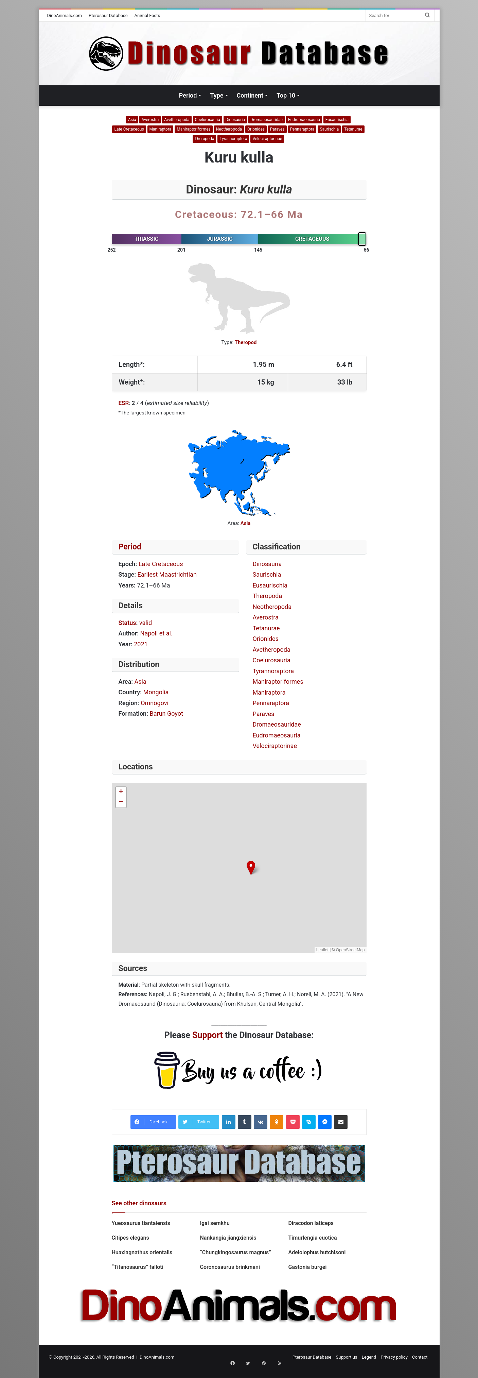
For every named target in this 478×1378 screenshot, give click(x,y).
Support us (346, 1357)
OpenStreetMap (350, 950)
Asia (132, 119)
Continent (250, 95)
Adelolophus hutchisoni (317, 1252)
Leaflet (322, 950)
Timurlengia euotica (312, 1238)
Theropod (246, 342)
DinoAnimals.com (64, 15)
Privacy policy (394, 1357)
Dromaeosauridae (266, 119)
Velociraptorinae (267, 138)
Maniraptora (160, 129)
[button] (251, 868)
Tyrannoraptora (233, 138)
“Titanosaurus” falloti (137, 1267)
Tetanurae (353, 129)
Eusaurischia (337, 119)
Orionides (256, 129)
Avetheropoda (176, 119)
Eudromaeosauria (304, 119)
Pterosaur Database (108, 15)
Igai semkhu (214, 1223)
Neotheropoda (229, 129)
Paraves (277, 129)
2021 (140, 644)
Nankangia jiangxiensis (228, 1238)
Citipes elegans (130, 1238)
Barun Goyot (166, 713)
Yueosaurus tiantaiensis (142, 1223)
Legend (369, 1357)
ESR (124, 402)
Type (216, 95)
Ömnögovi (155, 703)
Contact (419, 1357)
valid (145, 622)
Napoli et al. (156, 633)
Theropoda (204, 138)
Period (188, 95)
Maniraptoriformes (193, 129)
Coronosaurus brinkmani (230, 1267)
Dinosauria (235, 119)
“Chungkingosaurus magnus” (235, 1252)
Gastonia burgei (307, 1267)
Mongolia (156, 692)
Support (207, 1035)
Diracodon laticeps (311, 1223)
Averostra (150, 119)
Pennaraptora (302, 129)
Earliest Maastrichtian (167, 574)
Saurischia (329, 129)
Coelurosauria (207, 119)
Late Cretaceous (129, 129)
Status (127, 622)
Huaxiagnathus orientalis (143, 1252)
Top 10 (286, 95)
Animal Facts (147, 15)
